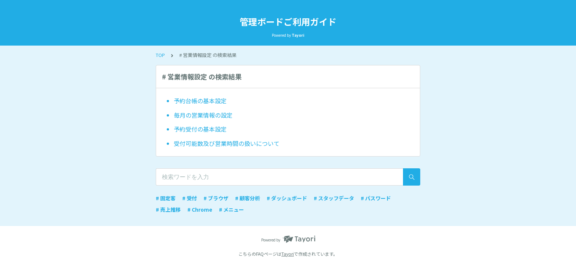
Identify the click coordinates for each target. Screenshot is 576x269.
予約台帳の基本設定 (200, 100)
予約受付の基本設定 (200, 129)
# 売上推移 (168, 209)
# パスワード (376, 198)
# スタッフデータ (334, 198)
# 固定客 (166, 198)
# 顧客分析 (247, 198)
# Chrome (199, 209)
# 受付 (189, 198)
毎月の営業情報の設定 (203, 115)
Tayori (287, 254)
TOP (160, 54)
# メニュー (231, 209)
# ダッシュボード (287, 198)
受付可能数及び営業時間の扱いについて (227, 143)
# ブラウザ (216, 198)
